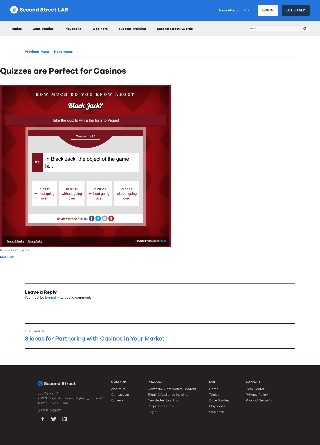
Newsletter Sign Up (234, 10)
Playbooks (72, 29)
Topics (16, 29)
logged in (52, 297)
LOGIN (267, 10)
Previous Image (37, 51)
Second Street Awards (175, 29)
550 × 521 (7, 257)
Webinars (100, 29)
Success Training (132, 29)
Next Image (63, 51)
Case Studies (43, 29)
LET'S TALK (296, 10)
